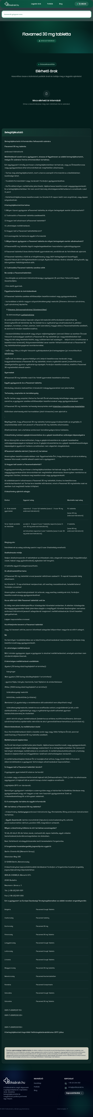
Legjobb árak (36, 4)
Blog (60, 4)
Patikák (50, 4)
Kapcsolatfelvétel (74, 1093)
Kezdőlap (37, 1083)
